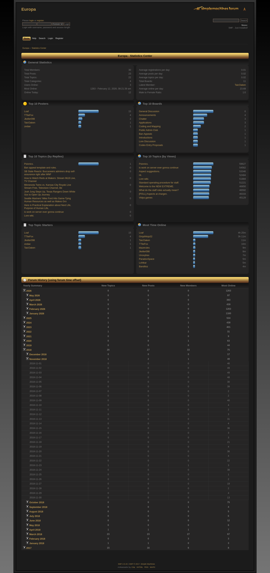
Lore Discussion (147, 141)
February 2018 (37, 539)
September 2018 (38, 507)
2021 (29, 336)
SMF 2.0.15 (123, 564)
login (31, 20)
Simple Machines (148, 564)
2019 (29, 345)
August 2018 (36, 511)
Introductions (145, 137)
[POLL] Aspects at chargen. (153, 194)
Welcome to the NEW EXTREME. (156, 186)
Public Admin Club (148, 130)
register (40, 20)
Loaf (26, 111)
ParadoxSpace (146, 259)
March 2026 (35, 304)
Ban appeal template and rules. (40, 167)
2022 (29, 331)
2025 (29, 318)
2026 (29, 291)
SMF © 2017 (134, 564)
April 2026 (34, 300)
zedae (27, 126)
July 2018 (34, 516)
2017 (29, 548)
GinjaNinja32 (145, 236)
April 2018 (34, 530)
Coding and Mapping (149, 126)
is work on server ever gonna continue (44, 212)
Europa (28, 9)
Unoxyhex (144, 255)
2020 (29, 341)
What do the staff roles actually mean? (159, 190)
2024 (29, 322)
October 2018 (36, 502)
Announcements (147, 115)
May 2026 (34, 295)
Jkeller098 (29, 119)
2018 (29, 350)
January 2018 (36, 543)
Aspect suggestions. (149, 171)
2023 (29, 327)
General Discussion (149, 111)
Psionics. (29, 164)
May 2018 (34, 525)
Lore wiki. (29, 215)
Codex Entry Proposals (151, 145)
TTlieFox (28, 115)
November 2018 (37, 359)
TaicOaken (240, 85)
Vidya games (145, 197)
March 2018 (35, 534)
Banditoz (143, 266)
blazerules (144, 247)
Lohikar (143, 262)
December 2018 (37, 354)
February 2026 (37, 309)
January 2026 (36, 313)
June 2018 (34, 520)
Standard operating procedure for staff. (159, 182)
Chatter (143, 119)
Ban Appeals (145, 134)
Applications (145, 122)
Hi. (140, 175)
